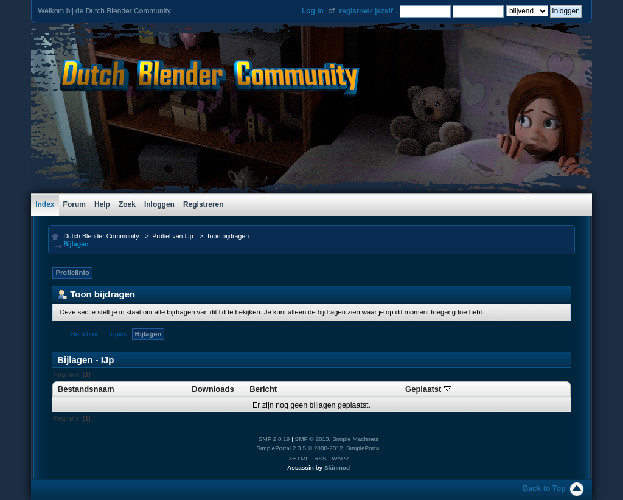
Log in (313, 11)
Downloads (213, 389)
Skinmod (337, 467)
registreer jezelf (366, 11)
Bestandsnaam (86, 389)
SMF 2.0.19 (274, 439)
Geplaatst (428, 389)
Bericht (263, 389)
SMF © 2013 (312, 439)
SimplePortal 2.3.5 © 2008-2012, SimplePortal (318, 448)
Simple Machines (355, 439)
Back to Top (544, 488)
